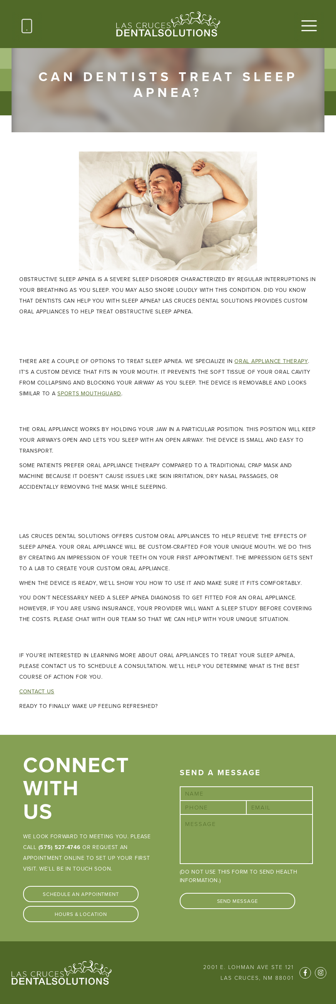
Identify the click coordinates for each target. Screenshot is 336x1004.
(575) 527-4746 (59, 847)
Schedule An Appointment (81, 894)
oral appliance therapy (271, 361)
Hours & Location (81, 914)
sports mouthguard (89, 393)
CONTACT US (36, 691)
